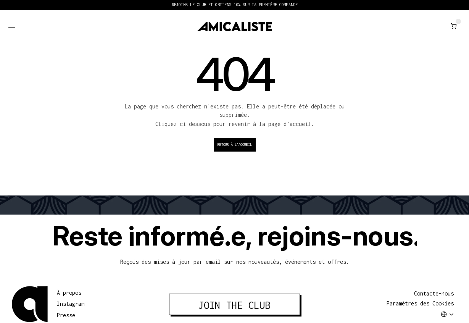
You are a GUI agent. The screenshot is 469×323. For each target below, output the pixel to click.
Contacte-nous (434, 293)
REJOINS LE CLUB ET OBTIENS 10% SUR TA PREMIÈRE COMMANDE (235, 4)
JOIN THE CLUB (234, 305)
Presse (66, 315)
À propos (69, 292)
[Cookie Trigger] (420, 303)
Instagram (70, 303)
